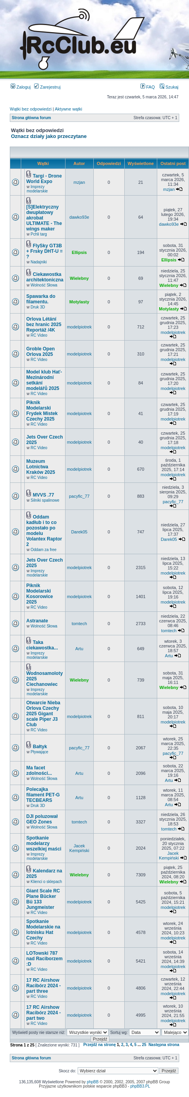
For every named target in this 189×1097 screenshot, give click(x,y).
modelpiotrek (79, 327)
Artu (79, 648)
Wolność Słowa (44, 285)
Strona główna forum (31, 118)
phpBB (92, 1082)
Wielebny (79, 278)
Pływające (39, 752)
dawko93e (79, 217)
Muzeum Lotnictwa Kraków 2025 (40, 467)
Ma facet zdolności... (39, 770)
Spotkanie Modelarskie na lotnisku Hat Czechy (43, 930)
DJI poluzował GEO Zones (42, 819)
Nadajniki (39, 262)
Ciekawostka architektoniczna (45, 277)
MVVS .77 (43, 495)
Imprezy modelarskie (37, 189)
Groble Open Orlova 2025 (40, 351)
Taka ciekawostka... (42, 645)
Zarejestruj (47, 87)
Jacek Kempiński (79, 848)
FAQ (147, 87)
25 (144, 1045)
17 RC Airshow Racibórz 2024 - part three (43, 985)
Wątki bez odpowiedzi (30, 109)
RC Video (39, 335)
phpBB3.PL (140, 1086)
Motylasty (79, 301)
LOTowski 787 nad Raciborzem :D (44, 958)
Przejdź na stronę (99, 1045)
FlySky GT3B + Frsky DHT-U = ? (44, 251)
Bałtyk (40, 746)
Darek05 (79, 531)
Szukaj (169, 87)
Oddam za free (43, 550)
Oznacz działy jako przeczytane (49, 136)
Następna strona (164, 1045)
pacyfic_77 (79, 496)
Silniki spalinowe (45, 500)
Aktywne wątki (68, 109)
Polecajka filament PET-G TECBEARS (43, 795)
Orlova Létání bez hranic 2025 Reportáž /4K (43, 324)
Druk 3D (38, 307)
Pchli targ (39, 234)
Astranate (37, 621)
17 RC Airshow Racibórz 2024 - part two (43, 1013)
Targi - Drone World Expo (44, 178)
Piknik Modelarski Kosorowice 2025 (39, 594)
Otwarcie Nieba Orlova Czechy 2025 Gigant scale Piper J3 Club (43, 713)
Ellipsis (79, 252)
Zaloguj (21, 87)
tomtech (79, 623)
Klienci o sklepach (46, 881)
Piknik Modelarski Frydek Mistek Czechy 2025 (42, 411)
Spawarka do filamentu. (40, 299)
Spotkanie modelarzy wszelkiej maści (43, 843)
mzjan (79, 182)
